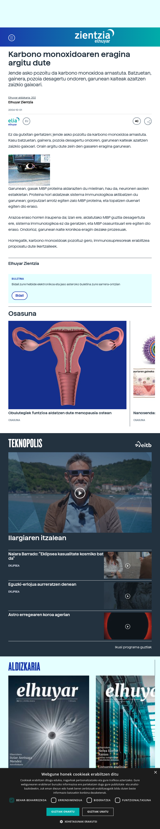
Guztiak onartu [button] (63, 811)
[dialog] (80, 798)
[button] (11, 37)
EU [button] (26, 121)
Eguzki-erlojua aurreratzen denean (42, 584)
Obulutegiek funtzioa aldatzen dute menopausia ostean (59, 413)
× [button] (155, 772)
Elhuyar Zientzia (20, 102)
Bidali (19, 296)
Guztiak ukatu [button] (98, 811)
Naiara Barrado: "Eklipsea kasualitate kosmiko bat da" (55, 556)
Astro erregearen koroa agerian (39, 614)
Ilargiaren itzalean (37, 538)
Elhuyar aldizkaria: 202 (22, 97)
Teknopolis (25, 442)
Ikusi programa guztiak (133, 647)
